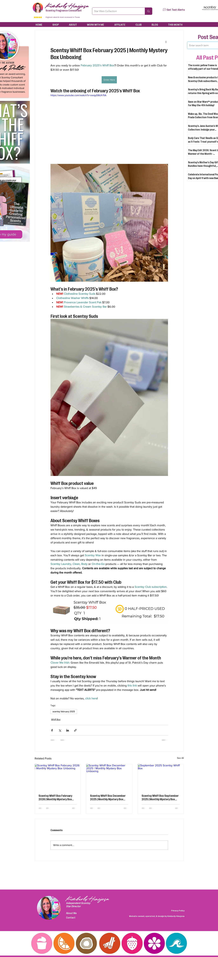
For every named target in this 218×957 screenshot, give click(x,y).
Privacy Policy (177, 910)
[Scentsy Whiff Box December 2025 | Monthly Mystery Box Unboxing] (109, 777)
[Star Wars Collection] (116, 11)
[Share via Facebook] (52, 730)
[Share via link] (75, 730)
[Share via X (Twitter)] (59, 730)
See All (180, 758)
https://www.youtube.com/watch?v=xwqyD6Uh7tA (78, 95)
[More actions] (166, 42)
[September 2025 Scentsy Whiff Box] (161, 777)
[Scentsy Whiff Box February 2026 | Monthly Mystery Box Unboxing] (58, 777)
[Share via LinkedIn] (67, 730)
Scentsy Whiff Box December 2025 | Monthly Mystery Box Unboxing (108, 797)
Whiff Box (55, 719)
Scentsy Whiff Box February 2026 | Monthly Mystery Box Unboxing (55, 797)
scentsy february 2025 (64, 711)
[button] (164, 9)
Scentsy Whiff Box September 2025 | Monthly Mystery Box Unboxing (160, 797)
